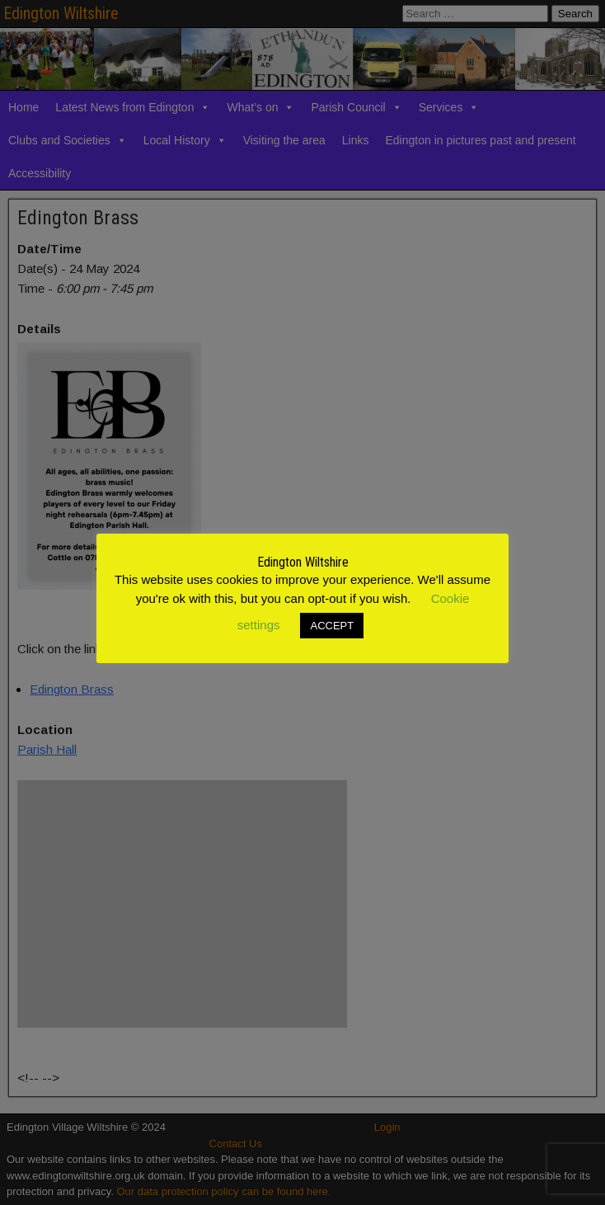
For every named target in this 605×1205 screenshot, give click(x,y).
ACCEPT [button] (332, 625)
